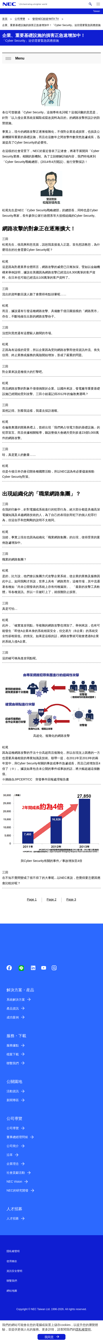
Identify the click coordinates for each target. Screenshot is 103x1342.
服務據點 (13, 1045)
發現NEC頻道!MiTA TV (45, 18)
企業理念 (13, 1163)
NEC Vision (14, 1181)
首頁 (4, 18)
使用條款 (12, 1261)
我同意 (49, 1337)
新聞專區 (13, 1100)
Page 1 (31, 899)
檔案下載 (13, 1054)
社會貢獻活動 (16, 1172)
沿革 (10, 1155)
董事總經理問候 (17, 1137)
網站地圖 (12, 1290)
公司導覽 (20, 18)
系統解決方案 (16, 999)
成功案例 (13, 1017)
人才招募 (13, 1218)
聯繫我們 (13, 1063)
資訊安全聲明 (14, 1271)
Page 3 (71, 899)
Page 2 (51, 899)
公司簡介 (13, 1146)
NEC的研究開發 (17, 1190)
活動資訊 (13, 1091)
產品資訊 (13, 1008)
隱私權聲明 (83, 1329)
